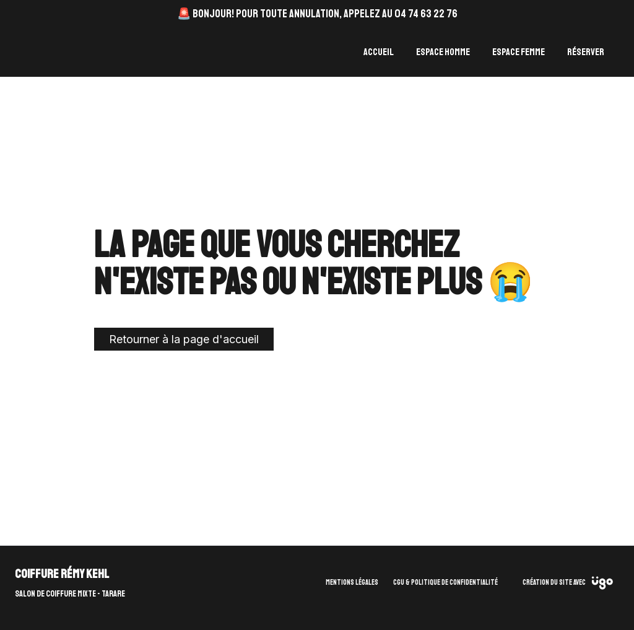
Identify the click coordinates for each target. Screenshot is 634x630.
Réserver (585, 52)
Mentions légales (352, 582)
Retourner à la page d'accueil (184, 339)
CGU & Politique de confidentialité (445, 582)
